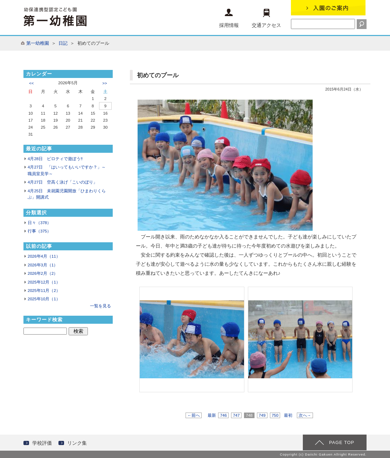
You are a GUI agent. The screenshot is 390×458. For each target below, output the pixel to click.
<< (31, 83)
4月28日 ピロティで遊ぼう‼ (55, 159)
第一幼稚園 (37, 43)
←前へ (193, 415)
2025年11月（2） (44, 290)
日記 (63, 43)
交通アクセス (266, 18)
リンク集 (77, 443)
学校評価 (42, 443)
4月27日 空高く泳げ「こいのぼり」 (62, 182)
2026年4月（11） (44, 256)
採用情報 (229, 18)
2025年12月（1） (44, 282)
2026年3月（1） (43, 265)
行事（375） (39, 231)
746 (223, 415)
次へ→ (305, 415)
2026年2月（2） (43, 273)
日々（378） (39, 223)
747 (236, 415)
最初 (288, 415)
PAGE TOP (341, 442)
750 (275, 415)
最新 (212, 415)
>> (104, 83)
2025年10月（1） (44, 299)
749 (262, 415)
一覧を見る (100, 306)
